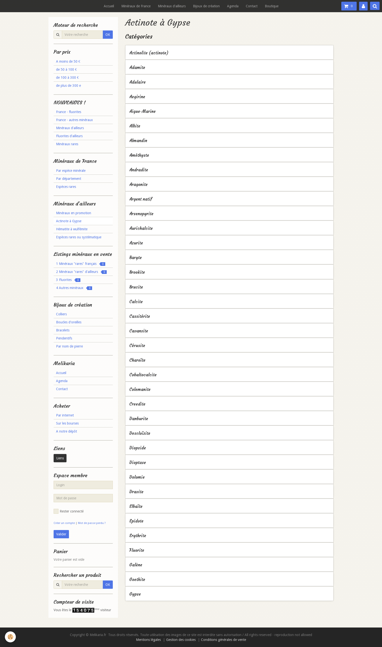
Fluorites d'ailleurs (69, 136)
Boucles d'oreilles (68, 322)
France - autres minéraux (74, 120)
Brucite (136, 287)
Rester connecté (69, 511)
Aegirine (137, 96)
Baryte (135, 257)
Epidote (136, 521)
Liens (60, 458)
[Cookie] (10, 636)
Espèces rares (66, 187)
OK (107, 35)
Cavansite (138, 331)
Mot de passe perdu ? (92, 523)
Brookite (137, 272)
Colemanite (140, 389)
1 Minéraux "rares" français (80, 264)
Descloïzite (139, 433)
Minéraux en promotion (73, 213)
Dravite (136, 491)
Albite (134, 126)
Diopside (137, 448)
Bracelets (62, 330)
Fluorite (136, 550)
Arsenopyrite (141, 213)
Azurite (136, 243)
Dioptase (137, 462)
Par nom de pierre (69, 346)
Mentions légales (148, 640)
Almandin (138, 140)
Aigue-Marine (142, 111)
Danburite (138, 418)
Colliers (61, 314)
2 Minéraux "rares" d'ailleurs (81, 272)
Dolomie (137, 477)
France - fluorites (68, 112)
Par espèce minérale (71, 171)
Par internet (65, 415)
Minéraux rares (67, 144)
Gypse (135, 594)
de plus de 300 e (68, 85)
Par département (68, 179)
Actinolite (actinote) (148, 53)
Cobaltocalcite (143, 374)
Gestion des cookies (181, 640)
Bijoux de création (206, 6)
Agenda (233, 6)
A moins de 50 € (68, 61)
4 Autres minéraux (74, 288)
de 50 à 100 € (66, 69)
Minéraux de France (136, 6)
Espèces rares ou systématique (78, 237)
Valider (61, 534)
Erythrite (137, 535)
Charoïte (137, 360)
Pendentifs (64, 338)
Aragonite (138, 184)
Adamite (137, 67)
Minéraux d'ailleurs (172, 6)
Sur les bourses (67, 423)
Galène (135, 565)
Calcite (136, 301)
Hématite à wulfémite (71, 229)
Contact (252, 6)
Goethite (137, 579)
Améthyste (139, 155)
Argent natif (140, 199)
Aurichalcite (141, 228)
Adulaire (137, 82)
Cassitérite (139, 316)
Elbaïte (136, 506)
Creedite (137, 404)
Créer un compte (64, 523)
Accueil (109, 6)
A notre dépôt (66, 431)
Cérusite (137, 345)
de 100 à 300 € (67, 77)
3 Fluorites (68, 280)
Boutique (271, 6)
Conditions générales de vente (223, 640)
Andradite (138, 170)
